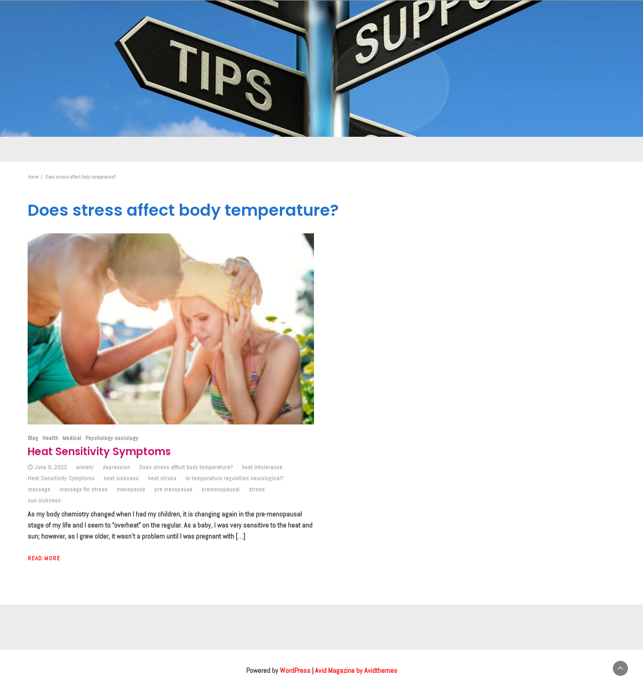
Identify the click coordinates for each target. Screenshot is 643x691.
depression (116, 467)
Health (50, 438)
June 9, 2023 (50, 467)
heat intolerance (262, 467)
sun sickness (44, 500)
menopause (131, 489)
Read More (44, 558)
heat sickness (121, 478)
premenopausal (220, 489)
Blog (33, 438)
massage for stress (83, 489)
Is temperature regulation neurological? (234, 478)
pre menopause (173, 489)
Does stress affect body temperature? (186, 467)
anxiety (84, 467)
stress (257, 489)
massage (39, 489)
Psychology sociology (111, 438)
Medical (71, 438)
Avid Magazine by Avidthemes (356, 670)
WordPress (295, 670)
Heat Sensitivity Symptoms (99, 451)
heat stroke (162, 478)
